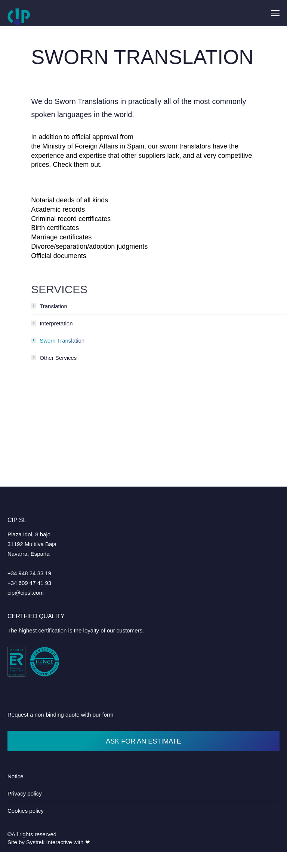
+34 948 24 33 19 (29, 573)
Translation (53, 306)
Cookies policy (25, 810)
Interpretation (56, 323)
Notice (15, 776)
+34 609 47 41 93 (29, 583)
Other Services (58, 358)
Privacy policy (24, 793)
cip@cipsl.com (25, 592)
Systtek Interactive (49, 842)
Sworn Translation (62, 340)
